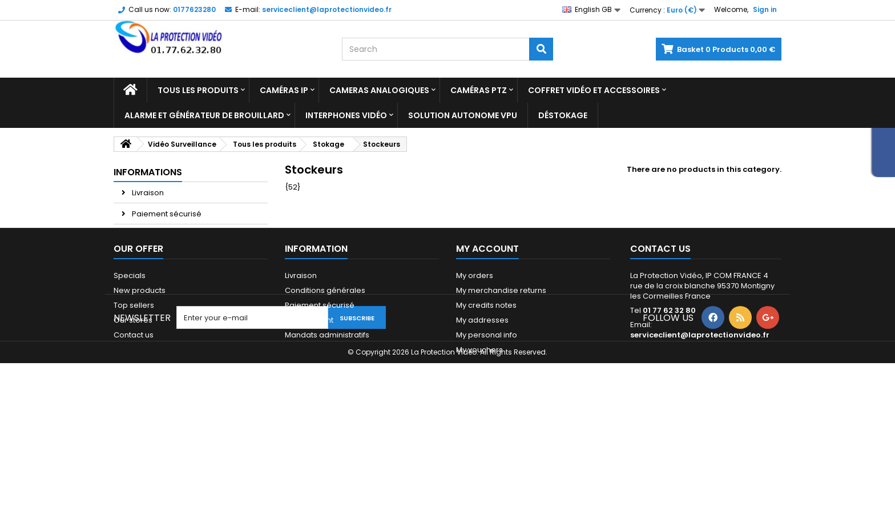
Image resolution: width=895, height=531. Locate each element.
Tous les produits (198, 90)
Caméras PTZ (478, 90)
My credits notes (486, 387)
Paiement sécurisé (165, 213)
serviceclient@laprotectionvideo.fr (699, 417)
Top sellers (134, 387)
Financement (309, 402)
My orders (474, 357)
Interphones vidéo (346, 115)
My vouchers (479, 432)
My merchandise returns (501, 372)
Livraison (147, 192)
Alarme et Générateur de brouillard (204, 115)
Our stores (150, 277)
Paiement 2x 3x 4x (163, 256)
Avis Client (150, 235)
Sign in (765, 9)
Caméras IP (284, 90)
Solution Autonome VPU (462, 115)
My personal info (486, 417)
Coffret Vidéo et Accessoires (594, 90)
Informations (148, 172)
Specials (130, 357)
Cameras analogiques (379, 90)
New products (140, 372)
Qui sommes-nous (319, 432)
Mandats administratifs (327, 417)
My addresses (482, 402)
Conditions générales (325, 372)
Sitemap (129, 432)
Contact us (134, 417)
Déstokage (562, 115)
